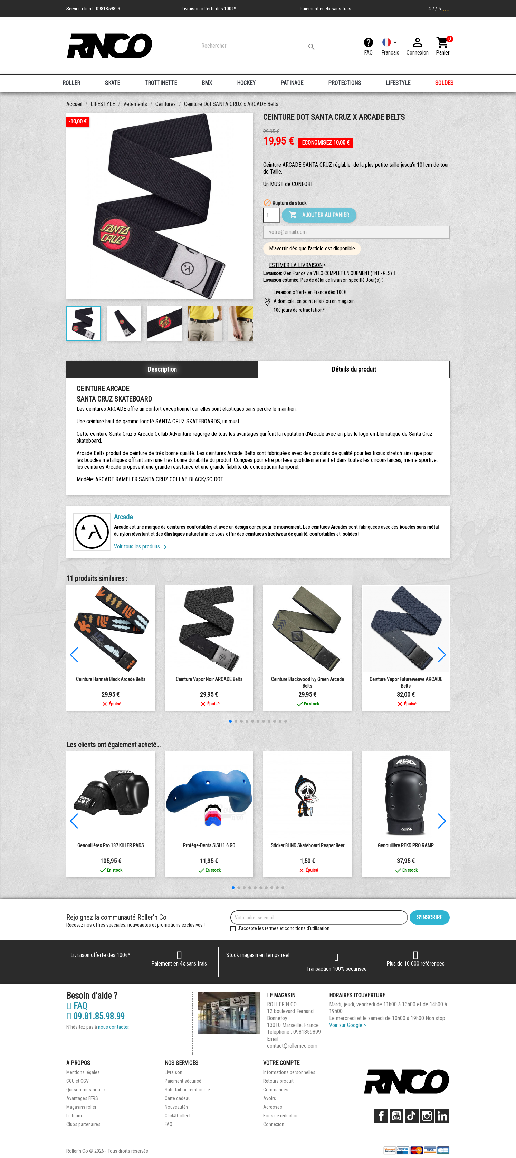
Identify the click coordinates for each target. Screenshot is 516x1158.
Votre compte (281, 1063)
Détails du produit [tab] (354, 369)
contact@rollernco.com (292, 1045)
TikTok (412, 1116)
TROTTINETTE (161, 83)
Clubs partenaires (83, 1124)
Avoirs (269, 1098)
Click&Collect (178, 1115)
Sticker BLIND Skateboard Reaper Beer (307, 845)
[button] (382, 280)
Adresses (272, 1107)
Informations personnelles (289, 1072)
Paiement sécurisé (183, 1081)
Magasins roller (81, 1107)
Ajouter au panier (319, 215)
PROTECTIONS (344, 83)
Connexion (273, 1124)
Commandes (275, 1089)
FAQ (368, 52)
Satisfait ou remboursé (187, 1089)
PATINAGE (291, 83)
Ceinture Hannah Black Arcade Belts (110, 679)
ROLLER (71, 83)
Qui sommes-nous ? (86, 1089)
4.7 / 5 (439, 8)
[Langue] (390, 46)
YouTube (396, 1116)
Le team (74, 1115)
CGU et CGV (77, 1081)
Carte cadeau (178, 1098)
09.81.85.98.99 (95, 1016)
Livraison (173, 1072)
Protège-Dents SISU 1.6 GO (209, 845)
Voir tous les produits (142, 546)
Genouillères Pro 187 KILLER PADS (110, 845)
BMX (207, 83)
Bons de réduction (281, 1115)
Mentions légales (83, 1072)
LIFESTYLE (398, 83)
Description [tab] (162, 369)
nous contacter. (114, 1027)
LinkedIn (442, 1116)
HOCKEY (246, 83)
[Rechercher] (258, 46)
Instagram (427, 1116)
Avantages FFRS (82, 1098)
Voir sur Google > (347, 1025)
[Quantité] (271, 215)
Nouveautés (176, 1107)
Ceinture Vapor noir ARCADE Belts (209, 679)
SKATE (112, 83)
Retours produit (278, 1081)
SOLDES (444, 83)
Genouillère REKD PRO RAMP (406, 845)
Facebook (381, 1116)
